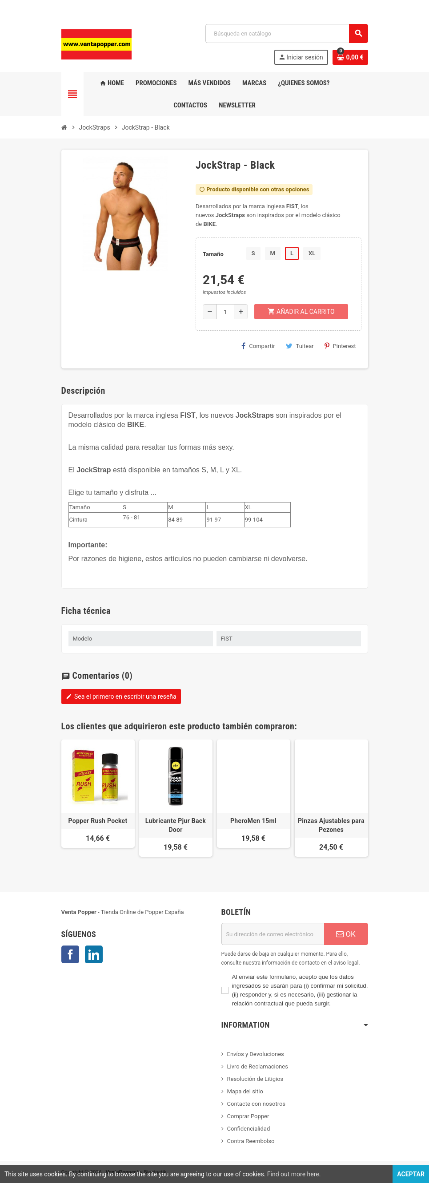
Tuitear (300, 345)
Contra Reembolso (251, 1141)
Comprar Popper (248, 1116)
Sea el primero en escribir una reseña (121, 696)
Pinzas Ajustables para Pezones (331, 825)
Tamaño (213, 254)
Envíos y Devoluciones (255, 1054)
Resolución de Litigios (255, 1079)
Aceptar (411, 1174)
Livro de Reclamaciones (257, 1066)
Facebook (70, 954)
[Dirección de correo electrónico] (272, 934)
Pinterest (340, 345)
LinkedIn (94, 954)
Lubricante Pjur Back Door (175, 825)
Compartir (258, 345)
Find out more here (293, 1174)
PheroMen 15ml (253, 820)
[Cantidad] (225, 312)
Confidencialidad (248, 1128)
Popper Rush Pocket (98, 820)
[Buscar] (286, 33)
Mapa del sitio (245, 1091)
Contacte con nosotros (256, 1103)
